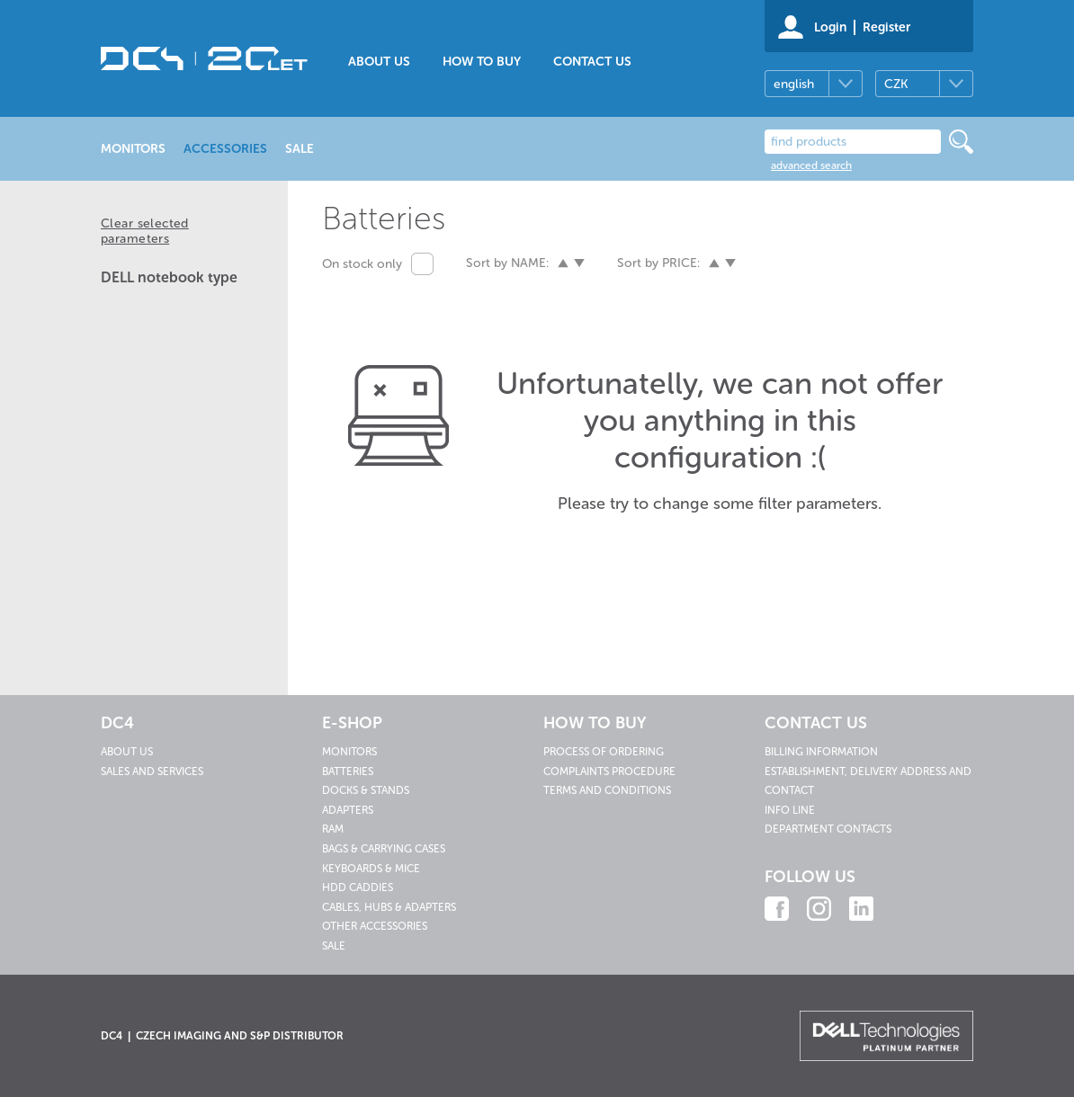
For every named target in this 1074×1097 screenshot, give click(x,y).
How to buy (482, 61)
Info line (790, 810)
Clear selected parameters (145, 231)
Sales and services (152, 771)
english (794, 84)
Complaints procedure (609, 771)
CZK (896, 84)
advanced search (811, 165)
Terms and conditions (607, 790)
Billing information (821, 751)
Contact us (592, 61)
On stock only (362, 264)
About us (379, 61)
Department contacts (828, 829)
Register (886, 27)
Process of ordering (603, 751)
